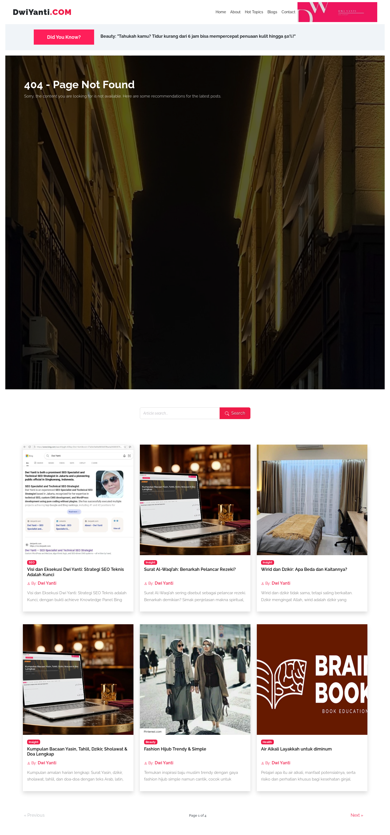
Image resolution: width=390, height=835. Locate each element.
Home (221, 12)
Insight (150, 562)
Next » (357, 815)
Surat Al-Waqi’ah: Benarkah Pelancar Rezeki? (190, 569)
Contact (288, 12)
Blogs (272, 12)
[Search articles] (180, 413)
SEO (32, 562)
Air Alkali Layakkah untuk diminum (296, 749)
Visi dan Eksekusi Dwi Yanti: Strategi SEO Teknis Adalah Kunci (75, 572)
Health (267, 742)
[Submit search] (235, 413)
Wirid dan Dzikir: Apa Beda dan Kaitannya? (304, 569)
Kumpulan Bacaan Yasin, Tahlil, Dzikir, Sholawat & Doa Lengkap (77, 752)
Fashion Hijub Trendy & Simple (175, 749)
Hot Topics (254, 12)
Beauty (151, 742)
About (235, 12)
